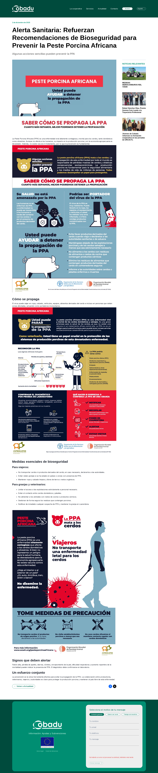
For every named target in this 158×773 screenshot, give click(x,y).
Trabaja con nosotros (130, 714)
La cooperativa (76, 9)
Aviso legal (40, 751)
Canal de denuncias (52, 751)
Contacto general (96, 714)
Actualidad (102, 9)
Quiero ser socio (113, 714)
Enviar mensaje (96, 763)
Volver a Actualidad (23, 686)
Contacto (114, 9)
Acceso (127, 8)
